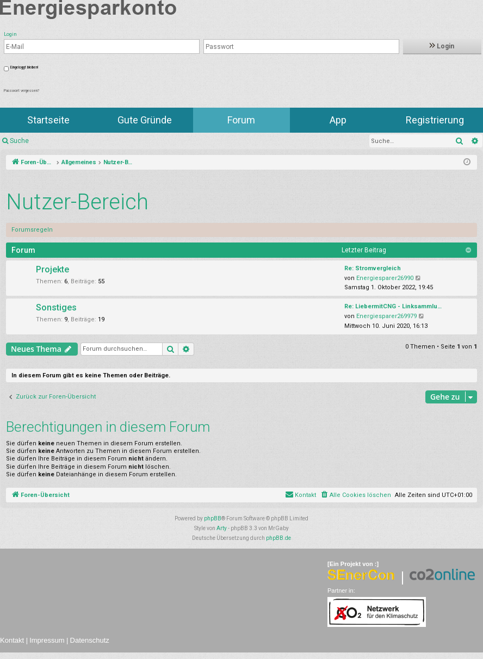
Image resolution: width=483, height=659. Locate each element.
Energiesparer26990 (384, 278)
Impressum (46, 640)
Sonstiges (56, 307)
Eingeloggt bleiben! (24, 67)
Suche (19, 141)
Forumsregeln (32, 229)
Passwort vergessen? (21, 91)
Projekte (52, 269)
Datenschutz (89, 640)
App (338, 120)
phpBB (212, 518)
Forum (241, 120)
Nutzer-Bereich (77, 202)
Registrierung (435, 120)
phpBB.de (278, 538)
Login (442, 46)
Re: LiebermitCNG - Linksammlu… (393, 306)
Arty (221, 528)
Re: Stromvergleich (372, 268)
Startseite (48, 120)
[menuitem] (355, 495)
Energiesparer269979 (386, 316)
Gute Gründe (144, 120)
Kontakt (12, 640)
